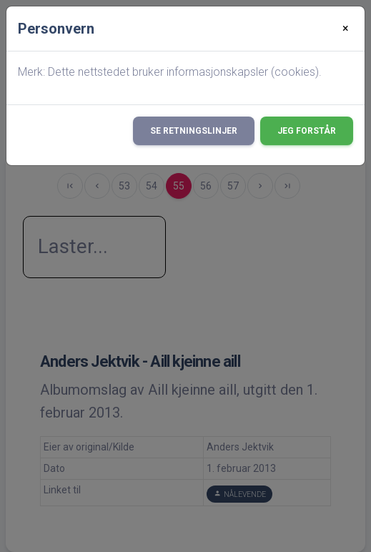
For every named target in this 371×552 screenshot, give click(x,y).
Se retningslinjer (193, 131)
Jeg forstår (306, 131)
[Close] (345, 29)
